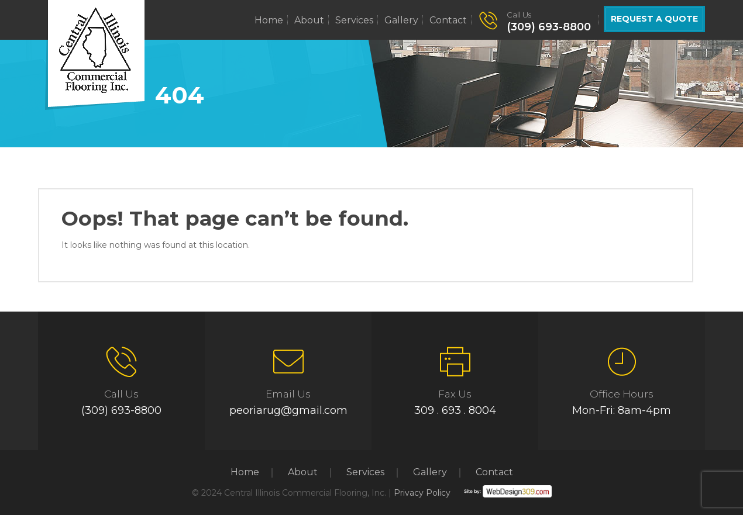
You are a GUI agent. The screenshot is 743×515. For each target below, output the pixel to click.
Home (268, 20)
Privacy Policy (422, 493)
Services (354, 20)
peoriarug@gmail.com (288, 410)
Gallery (401, 20)
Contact (448, 20)
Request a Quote (654, 18)
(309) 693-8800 (549, 26)
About (309, 20)
